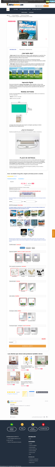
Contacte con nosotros (33, 460)
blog (30, 454)
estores (30, 443)
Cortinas (31, 12)
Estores (16, 9)
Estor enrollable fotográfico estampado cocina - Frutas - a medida (27, 383)
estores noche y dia (33, 449)
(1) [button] (27, 391)
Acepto (47, 1)
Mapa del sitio (32, 462)
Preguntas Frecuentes (12, 178)
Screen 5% (28, 247)
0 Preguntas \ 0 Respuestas (12, 393)
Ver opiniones (21, 178)
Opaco (33, 247)
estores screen (32, 452)
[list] (29, 411)
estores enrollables (33, 445)
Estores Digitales (36, 9)
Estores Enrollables (25, 9)
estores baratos (32, 447)
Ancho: (10, 201)
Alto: (25, 201)
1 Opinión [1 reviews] (15, 176)
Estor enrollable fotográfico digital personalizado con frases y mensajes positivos (12, 367)
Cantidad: (11, 342)
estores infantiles (32, 450)
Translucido (22, 247)
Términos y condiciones (33, 459)
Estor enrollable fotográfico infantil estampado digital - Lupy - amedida (27, 367)
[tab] (27, 49)
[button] (42, 392)
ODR (30, 438)
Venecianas (24, 12)
